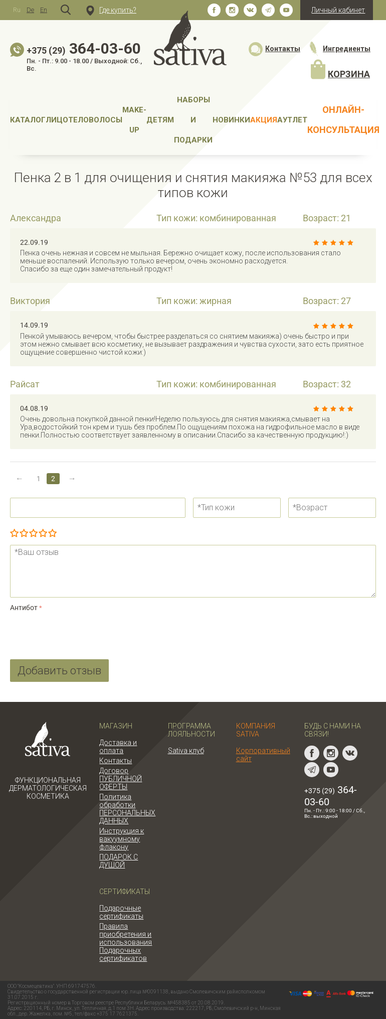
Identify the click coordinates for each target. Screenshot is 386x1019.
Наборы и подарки (193, 119)
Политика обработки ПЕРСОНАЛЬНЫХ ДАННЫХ (127, 809)
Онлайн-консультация (343, 119)
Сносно (33, 534)
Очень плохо (14, 534)
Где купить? (111, 10)
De (30, 10)
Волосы (105, 119)
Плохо (24, 534)
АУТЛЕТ (292, 119)
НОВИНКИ (231, 119)
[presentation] (86, 633)
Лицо (57, 119)
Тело (78, 119)
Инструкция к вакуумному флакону (121, 839)
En (43, 10)
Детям (160, 119)
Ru (17, 10)
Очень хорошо (43, 534)
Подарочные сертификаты (121, 912)
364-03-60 (84, 48)
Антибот (24, 608)
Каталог (28, 119)
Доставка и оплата (118, 747)
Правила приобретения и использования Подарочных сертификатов (125, 942)
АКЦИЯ (263, 119)
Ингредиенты (339, 49)
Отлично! (52, 534)
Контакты (274, 49)
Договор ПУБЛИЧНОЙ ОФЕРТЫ (120, 779)
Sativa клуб (186, 751)
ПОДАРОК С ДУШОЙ (118, 861)
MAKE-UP (134, 119)
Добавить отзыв (59, 670)
